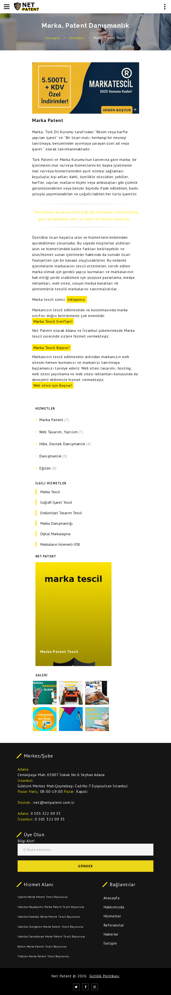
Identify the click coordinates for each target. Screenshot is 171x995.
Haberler (111, 934)
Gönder (85, 866)
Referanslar (113, 925)
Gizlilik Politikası (104, 976)
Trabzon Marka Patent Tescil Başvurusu (43, 956)
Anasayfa (53, 38)
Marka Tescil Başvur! (51, 347)
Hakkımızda (113, 907)
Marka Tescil (50, 491)
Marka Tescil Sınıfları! (53, 321)
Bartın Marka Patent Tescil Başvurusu (42, 946)
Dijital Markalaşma (55, 533)
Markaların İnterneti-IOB (60, 544)
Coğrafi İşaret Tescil (56, 502)
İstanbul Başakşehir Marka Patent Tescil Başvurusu (51, 907)
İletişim (110, 943)
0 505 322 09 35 (46, 813)
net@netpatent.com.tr (54, 802)
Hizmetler (77, 38)
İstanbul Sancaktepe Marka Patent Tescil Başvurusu (51, 936)
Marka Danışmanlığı (56, 523)
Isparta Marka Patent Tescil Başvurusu (43, 897)
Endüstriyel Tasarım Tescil (61, 512)
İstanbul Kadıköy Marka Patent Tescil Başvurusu (49, 916)
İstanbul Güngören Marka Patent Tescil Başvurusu (50, 926)
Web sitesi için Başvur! (52, 385)
